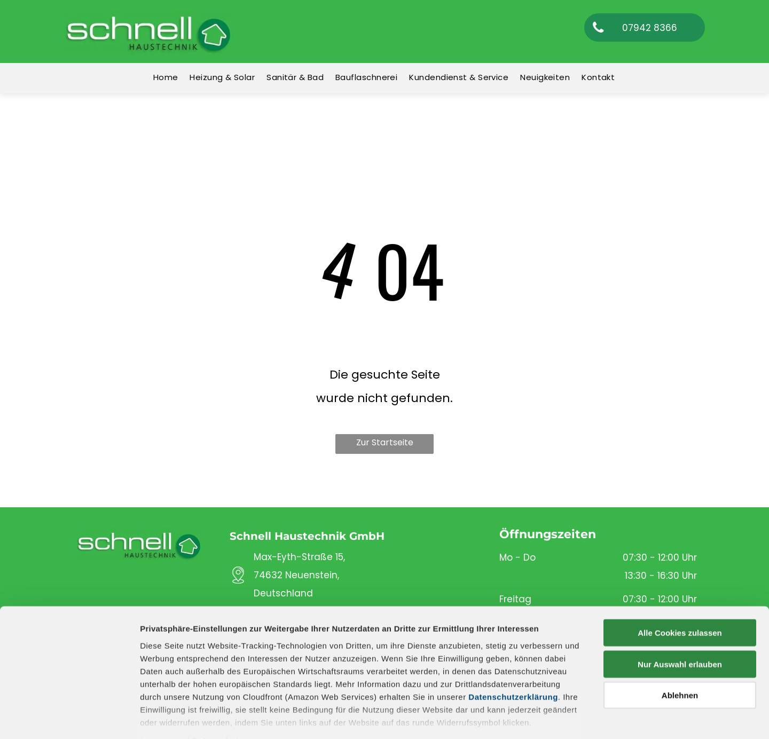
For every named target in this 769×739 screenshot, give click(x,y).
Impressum (162, 681)
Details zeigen (568, 717)
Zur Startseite (384, 442)
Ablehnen (680, 636)
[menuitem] (166, 77)
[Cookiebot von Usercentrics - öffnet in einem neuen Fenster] (69, 718)
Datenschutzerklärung (513, 637)
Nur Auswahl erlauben (680, 605)
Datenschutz (217, 681)
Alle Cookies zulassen (680, 574)
